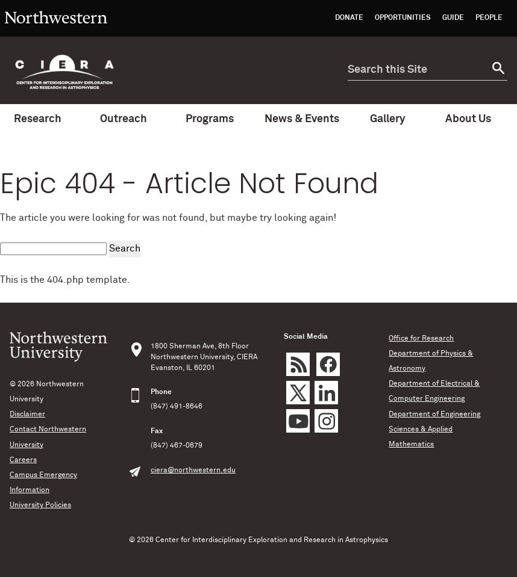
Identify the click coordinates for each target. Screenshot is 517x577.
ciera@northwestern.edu (193, 470)
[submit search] (496, 70)
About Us (474, 119)
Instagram (326, 421)
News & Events (302, 123)
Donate (349, 18)
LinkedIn (326, 392)
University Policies (40, 505)
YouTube (298, 421)
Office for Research (421, 338)
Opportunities (403, 18)
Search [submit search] (124, 248)
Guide (453, 18)
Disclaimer (27, 414)
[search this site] (417, 70)
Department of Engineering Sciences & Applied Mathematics (434, 429)
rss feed (298, 364)
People (489, 18)
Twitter (298, 392)
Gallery (388, 119)
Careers (23, 460)
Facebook (328, 364)
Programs (215, 119)
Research (43, 119)
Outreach (129, 119)
